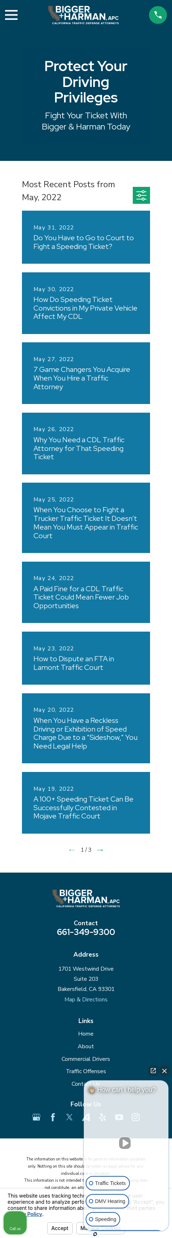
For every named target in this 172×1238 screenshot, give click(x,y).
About (86, 1046)
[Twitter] (69, 1117)
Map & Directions (86, 1000)
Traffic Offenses (86, 1071)
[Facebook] (53, 1117)
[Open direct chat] (153, 1071)
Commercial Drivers (86, 1059)
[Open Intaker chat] (95, 1234)
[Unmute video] (126, 1143)
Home (86, 1034)
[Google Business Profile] (36, 1117)
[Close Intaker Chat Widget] (164, 1071)
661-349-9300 (86, 932)
